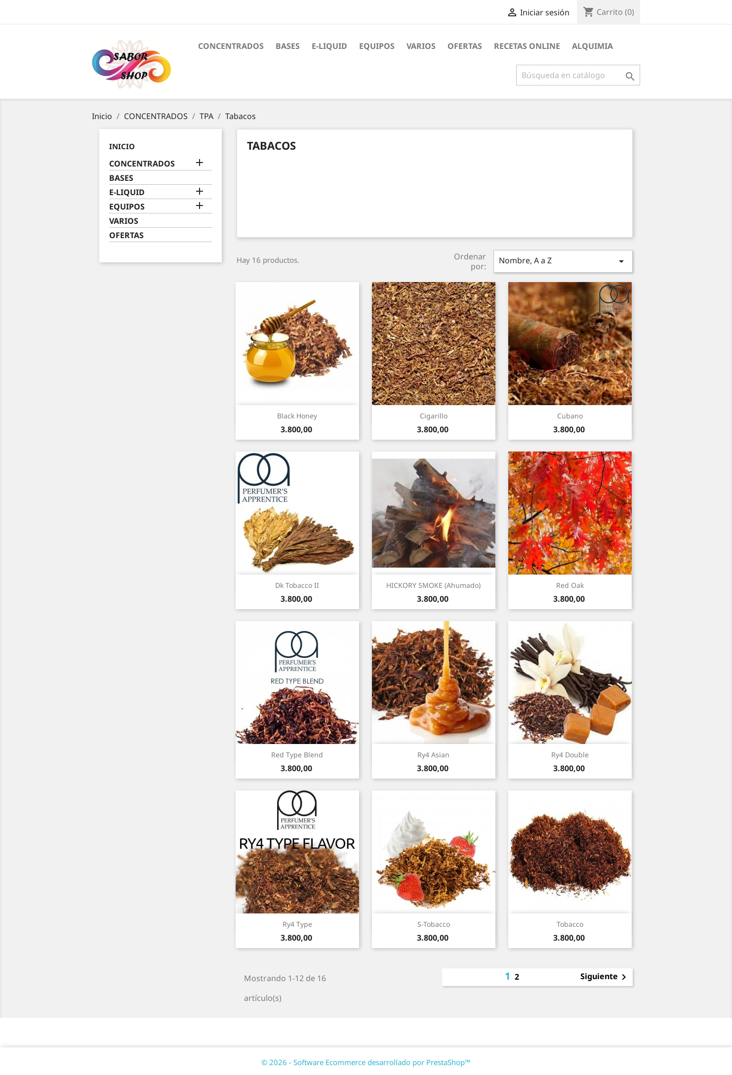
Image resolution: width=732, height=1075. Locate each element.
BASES (288, 46)
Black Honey (297, 415)
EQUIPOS (377, 46)
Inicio (122, 146)
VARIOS (421, 46)
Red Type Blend (297, 754)
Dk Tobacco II (297, 585)
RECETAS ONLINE (527, 46)
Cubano (570, 415)
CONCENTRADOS (231, 46)
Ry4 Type (297, 924)
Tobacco (570, 924)
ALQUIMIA (592, 46)
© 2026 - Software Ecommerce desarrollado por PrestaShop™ (366, 1062)
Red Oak (570, 585)
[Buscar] (578, 75)
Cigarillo (433, 415)
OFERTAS (464, 46)
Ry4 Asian (433, 754)
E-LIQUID (329, 46)
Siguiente (605, 977)
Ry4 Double (570, 754)
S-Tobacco (433, 924)
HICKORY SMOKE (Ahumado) (433, 585)
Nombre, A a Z (563, 261)
